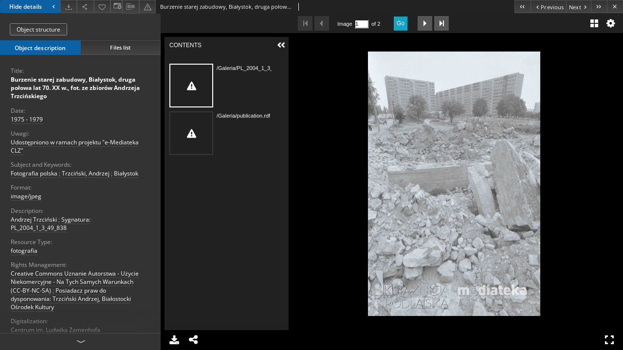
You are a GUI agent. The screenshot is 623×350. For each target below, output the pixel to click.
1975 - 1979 (27, 119)
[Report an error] (147, 6)
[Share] (85, 6)
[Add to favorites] (102, 6)
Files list (120, 47)
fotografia (24, 250)
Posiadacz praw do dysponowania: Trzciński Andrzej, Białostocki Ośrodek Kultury (71, 298)
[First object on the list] (522, 6)
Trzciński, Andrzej (86, 173)
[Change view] (116, 6)
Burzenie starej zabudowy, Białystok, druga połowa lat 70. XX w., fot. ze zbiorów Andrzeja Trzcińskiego (75, 87)
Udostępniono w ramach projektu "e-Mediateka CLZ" (75, 146)
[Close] (615, 6)
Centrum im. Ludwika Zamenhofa (55, 330)
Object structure (38, 29)
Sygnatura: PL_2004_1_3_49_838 (51, 223)
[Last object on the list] (599, 6)
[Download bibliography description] (130, 7)
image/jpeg (26, 196)
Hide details (33, 6)
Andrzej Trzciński (34, 219)
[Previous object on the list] (548, 6)
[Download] (68, 6)
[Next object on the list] (578, 6)
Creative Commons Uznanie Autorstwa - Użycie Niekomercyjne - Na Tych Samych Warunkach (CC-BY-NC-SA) (75, 281)
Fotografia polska (34, 173)
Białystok (126, 173)
